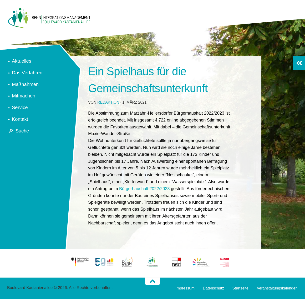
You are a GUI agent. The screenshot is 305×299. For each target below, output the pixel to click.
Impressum (185, 288)
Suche (18, 131)
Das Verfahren (27, 72)
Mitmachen (23, 95)
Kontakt (20, 119)
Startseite (240, 288)
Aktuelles (21, 61)
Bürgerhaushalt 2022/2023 (144, 188)
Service (20, 107)
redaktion (108, 102)
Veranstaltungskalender (277, 288)
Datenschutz (213, 288)
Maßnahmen (25, 84)
